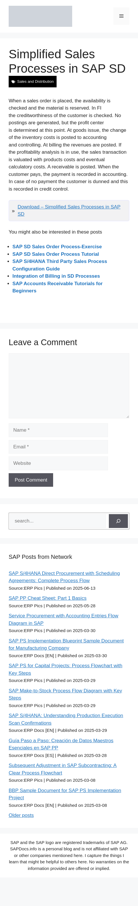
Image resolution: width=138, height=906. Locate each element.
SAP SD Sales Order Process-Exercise (57, 246)
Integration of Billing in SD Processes (56, 276)
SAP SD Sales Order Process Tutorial (55, 254)
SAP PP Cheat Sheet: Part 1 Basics (48, 598)
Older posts (21, 815)
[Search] (118, 521)
